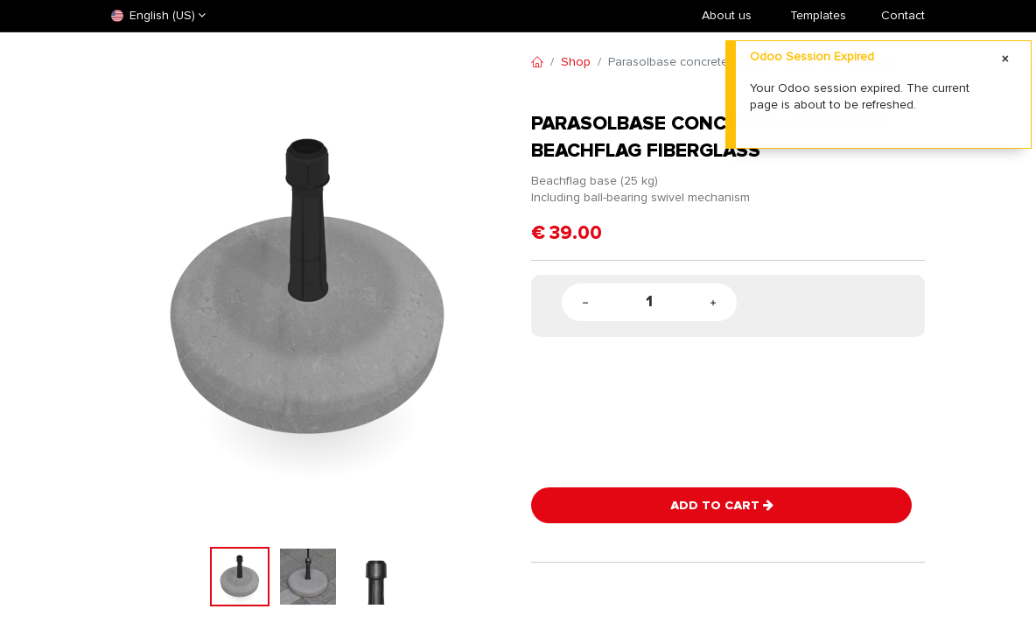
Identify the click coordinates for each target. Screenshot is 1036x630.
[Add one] (713, 302)
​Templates (818, 15)
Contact (903, 15)
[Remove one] (585, 302)
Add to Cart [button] (722, 505)
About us (727, 15)
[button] (141, 289)
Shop (576, 61)
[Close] (1005, 59)
